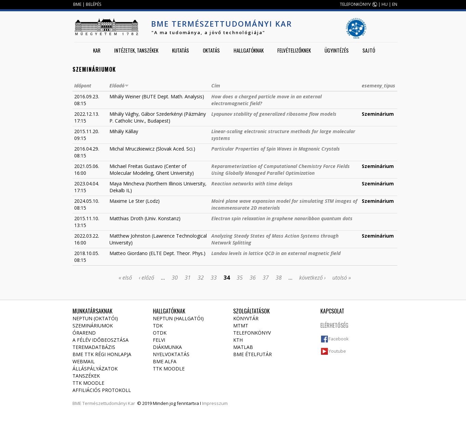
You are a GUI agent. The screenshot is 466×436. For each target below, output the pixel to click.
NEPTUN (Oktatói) (95, 318)
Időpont (82, 85)
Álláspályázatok (95, 368)
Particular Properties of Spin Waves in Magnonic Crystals (275, 148)
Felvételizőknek (294, 50)
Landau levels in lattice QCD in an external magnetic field (276, 253)
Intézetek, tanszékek (136, 50)
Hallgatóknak (249, 50)
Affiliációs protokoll (101, 390)
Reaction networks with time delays (252, 183)
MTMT (240, 325)
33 (214, 277)
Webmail (83, 361)
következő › (312, 277)
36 (253, 277)
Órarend (84, 332)
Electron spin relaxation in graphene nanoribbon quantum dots (281, 218)
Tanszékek (86, 375)
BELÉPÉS (93, 4)
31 (188, 277)
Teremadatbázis (93, 347)
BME (77, 4)
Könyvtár (245, 318)
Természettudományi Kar (108, 403)
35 (240, 277)
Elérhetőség (334, 325)
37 (266, 277)
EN (394, 4)
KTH (238, 340)
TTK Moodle (88, 383)
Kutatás (180, 50)
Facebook (339, 339)
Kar (97, 50)
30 (175, 277)
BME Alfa (164, 361)
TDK (158, 325)
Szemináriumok (92, 325)
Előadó (119, 85)
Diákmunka (167, 347)
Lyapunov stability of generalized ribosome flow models (273, 114)
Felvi (159, 340)
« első (125, 277)
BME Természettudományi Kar (221, 23)
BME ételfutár (252, 354)
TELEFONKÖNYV (355, 4)
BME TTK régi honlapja (101, 354)
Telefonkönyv (252, 332)
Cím (215, 85)
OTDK (160, 332)
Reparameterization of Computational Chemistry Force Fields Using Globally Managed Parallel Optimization (280, 169)
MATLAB (243, 347)
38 (279, 277)
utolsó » (341, 277)
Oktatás (211, 50)
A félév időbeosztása (100, 340)
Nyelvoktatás (171, 354)
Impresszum (215, 403)
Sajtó (368, 50)
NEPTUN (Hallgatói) (178, 318)
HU (385, 4)
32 (201, 277)
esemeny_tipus (378, 85)
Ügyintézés (336, 50)
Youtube (337, 351)
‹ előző (146, 277)
